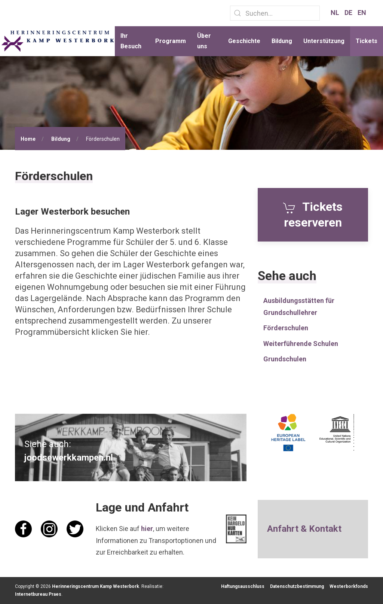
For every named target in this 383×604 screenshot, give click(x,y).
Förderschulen (285, 328)
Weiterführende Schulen (300, 343)
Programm (170, 41)
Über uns (204, 41)
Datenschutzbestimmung (297, 586)
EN (362, 12)
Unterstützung (323, 41)
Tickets (366, 41)
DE (349, 12)
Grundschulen (284, 359)
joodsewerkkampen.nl (68, 457)
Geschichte (244, 41)
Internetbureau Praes (38, 594)
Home (28, 139)
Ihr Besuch (130, 41)
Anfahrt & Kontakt (304, 528)
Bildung (282, 41)
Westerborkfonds (349, 586)
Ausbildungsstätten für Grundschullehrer (298, 306)
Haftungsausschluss (242, 586)
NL (336, 12)
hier (147, 528)
